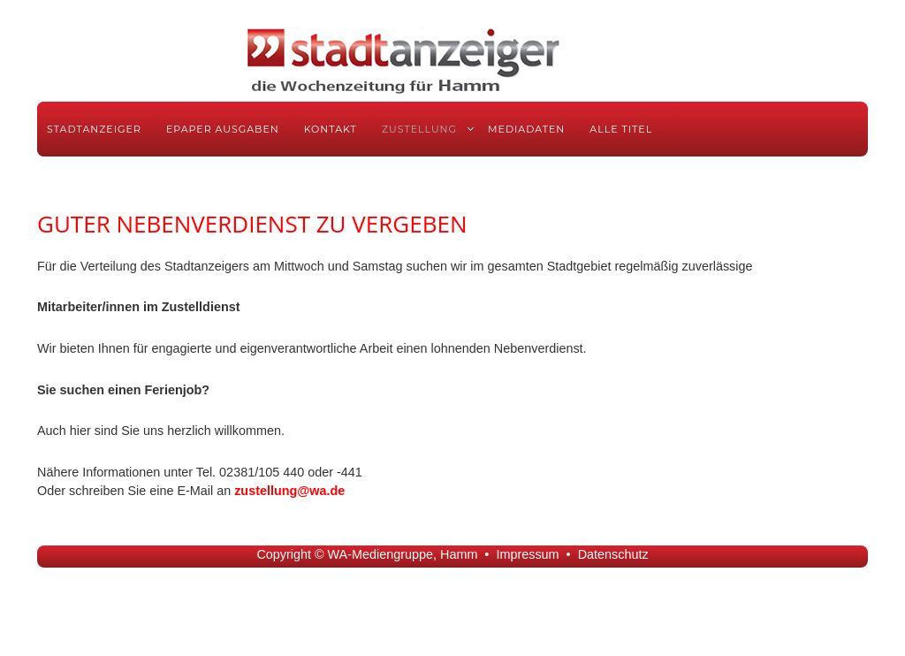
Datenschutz (613, 554)
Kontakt (330, 129)
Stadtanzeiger (94, 129)
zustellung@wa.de (289, 491)
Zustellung (419, 129)
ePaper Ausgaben (222, 129)
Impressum (527, 554)
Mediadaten (526, 129)
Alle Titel (620, 129)
